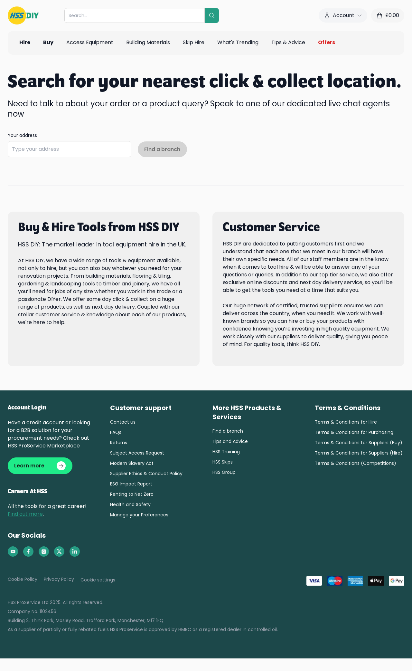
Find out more (25, 514)
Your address (22, 135)
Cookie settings (97, 580)
